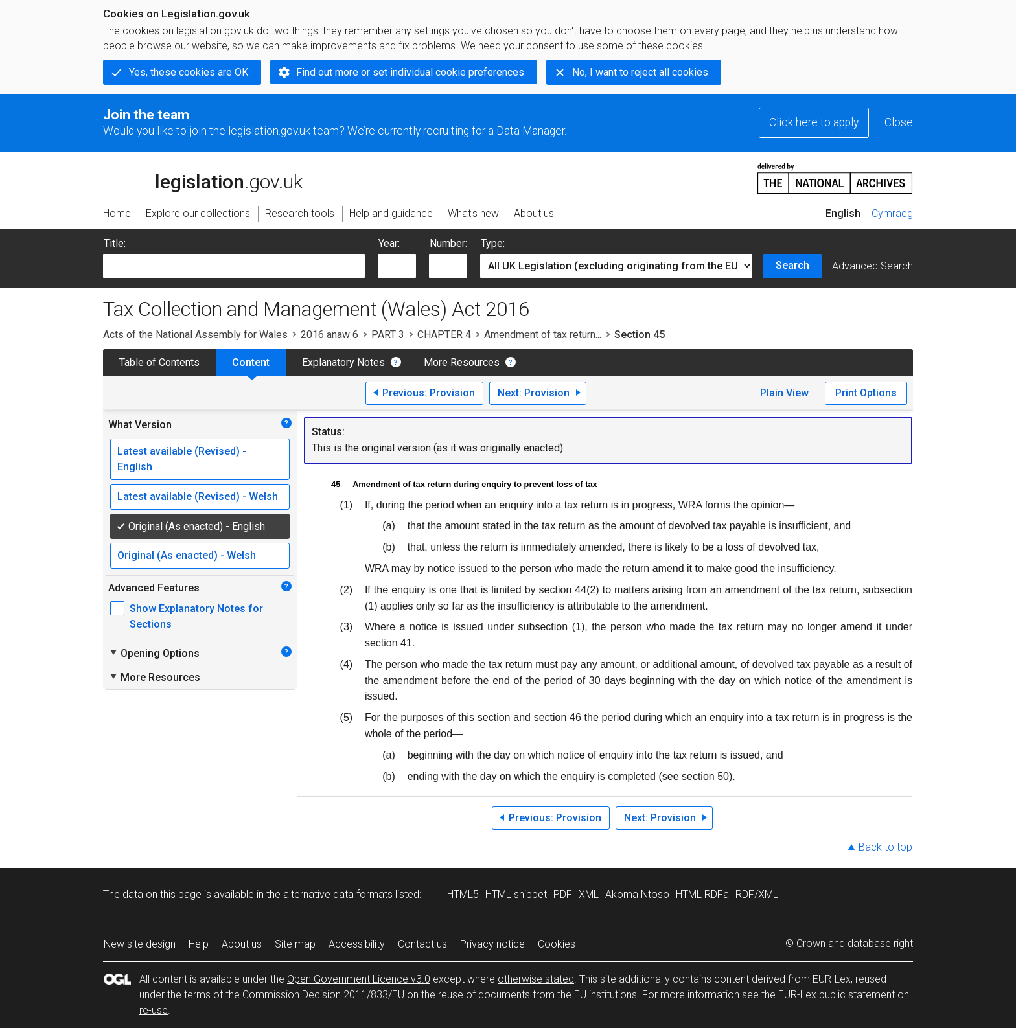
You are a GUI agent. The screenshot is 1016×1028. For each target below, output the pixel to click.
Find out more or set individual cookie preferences (410, 72)
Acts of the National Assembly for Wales (195, 334)
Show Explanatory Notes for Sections (196, 616)
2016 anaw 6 (329, 334)
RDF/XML (756, 894)
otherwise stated (536, 979)
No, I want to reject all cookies (640, 72)
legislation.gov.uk (203, 177)
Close (898, 122)
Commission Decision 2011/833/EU (323, 994)
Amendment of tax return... (542, 334)
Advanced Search (872, 266)
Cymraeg (892, 213)
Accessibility (357, 944)
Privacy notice (492, 944)
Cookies (556, 944)
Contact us (422, 944)
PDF (562, 894)
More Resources (462, 362)
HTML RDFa (702, 894)
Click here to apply (814, 122)
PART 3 (387, 334)
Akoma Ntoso (637, 894)
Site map (295, 944)
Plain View (784, 393)
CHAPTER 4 (444, 334)
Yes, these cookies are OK (188, 72)
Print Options (866, 393)
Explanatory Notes (343, 362)
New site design (140, 944)
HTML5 (463, 894)
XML (589, 894)
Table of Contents (159, 362)
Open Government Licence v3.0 (358, 979)
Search (792, 265)
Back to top (885, 847)
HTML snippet (516, 894)
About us (242, 944)
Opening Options (154, 652)
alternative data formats (338, 894)
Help (199, 944)
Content (251, 362)
